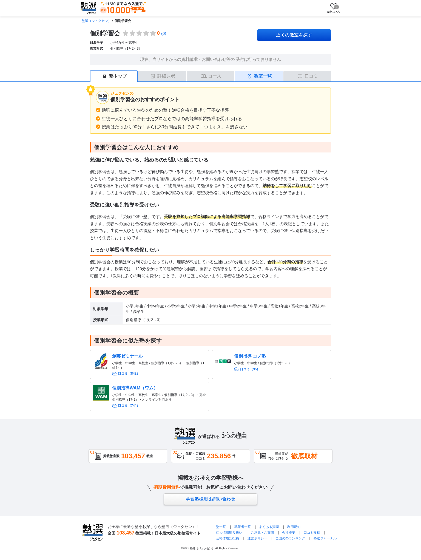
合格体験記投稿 (227, 538)
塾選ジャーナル (325, 538)
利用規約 (293, 527)
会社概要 (288, 532)
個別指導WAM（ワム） (135, 388)
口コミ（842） (129, 373)
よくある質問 (269, 527)
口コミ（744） (129, 406)
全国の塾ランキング (290, 538)
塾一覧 (221, 527)
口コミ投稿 (312, 532)
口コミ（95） (250, 369)
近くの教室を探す (294, 35)
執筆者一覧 (242, 527)
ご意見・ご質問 (262, 532)
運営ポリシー (257, 538)
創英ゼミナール (127, 356)
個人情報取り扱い (229, 532)
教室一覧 (263, 76)
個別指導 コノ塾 (250, 356)
